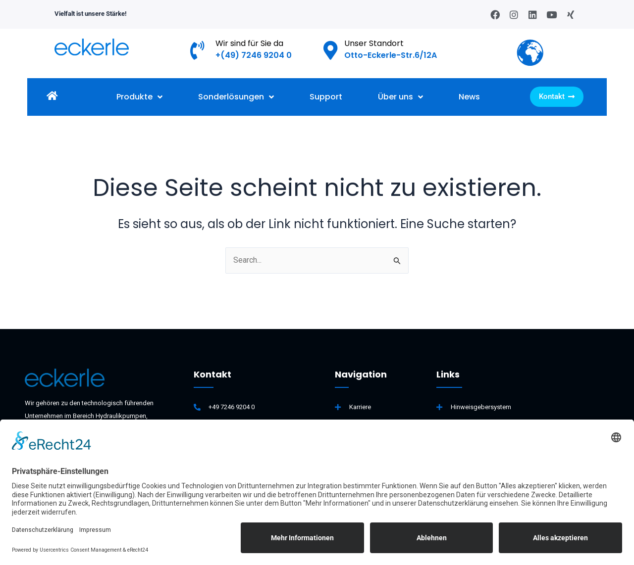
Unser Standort (374, 43)
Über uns (400, 97)
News (469, 96)
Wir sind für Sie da (249, 43)
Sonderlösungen (236, 97)
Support (326, 96)
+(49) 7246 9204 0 (253, 55)
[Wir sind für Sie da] (197, 50)
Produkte (139, 97)
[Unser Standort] (330, 50)
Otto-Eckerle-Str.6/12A (390, 55)
